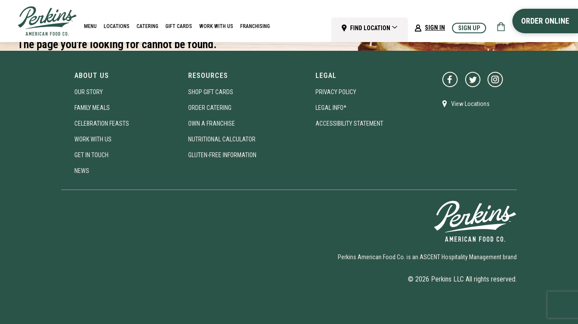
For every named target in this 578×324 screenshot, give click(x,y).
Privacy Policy (335, 91)
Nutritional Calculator (222, 139)
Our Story (88, 91)
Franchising (255, 26)
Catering (147, 26)
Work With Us (216, 26)
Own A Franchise (211, 123)
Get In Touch (91, 154)
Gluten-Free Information (222, 154)
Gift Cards (178, 26)
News (81, 170)
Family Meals (92, 107)
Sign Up (469, 28)
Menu (90, 26)
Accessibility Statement (349, 123)
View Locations (466, 103)
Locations (117, 26)
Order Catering (209, 107)
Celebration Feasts (101, 123)
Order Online (545, 20)
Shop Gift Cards (210, 91)
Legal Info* (331, 107)
